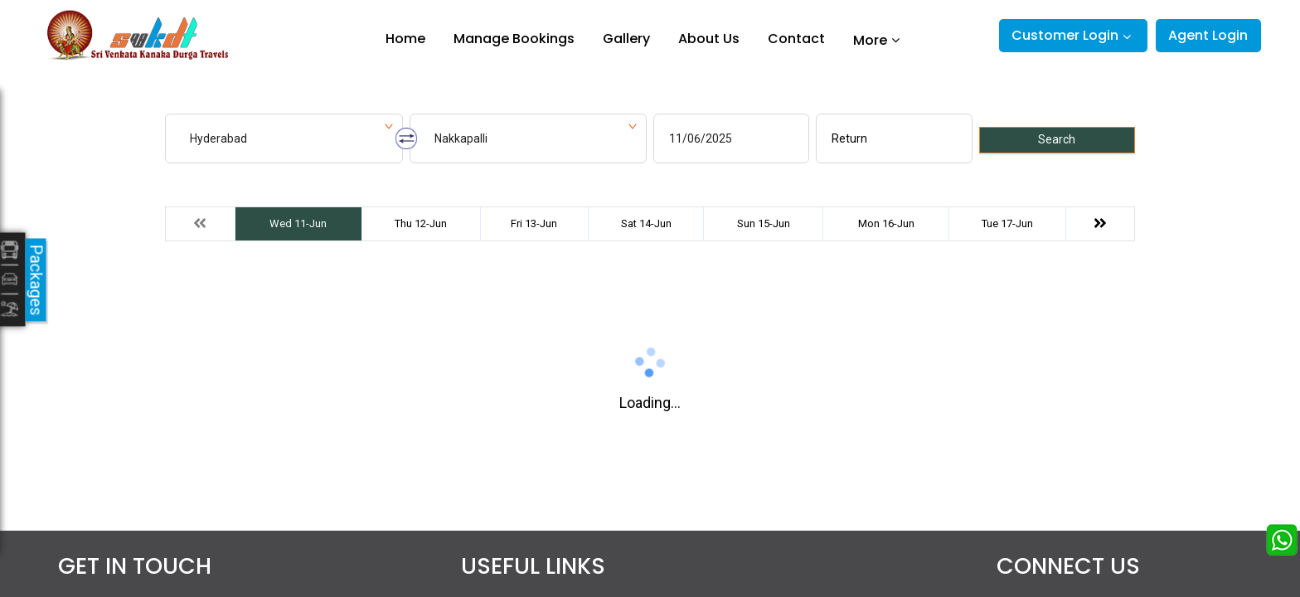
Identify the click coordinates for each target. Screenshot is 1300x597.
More (870, 39)
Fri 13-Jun (534, 223)
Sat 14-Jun (646, 223)
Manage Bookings (514, 38)
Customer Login (1064, 35)
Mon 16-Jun (886, 223)
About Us (709, 38)
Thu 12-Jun (421, 223)
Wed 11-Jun (298, 223)
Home (405, 38)
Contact (796, 38)
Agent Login (1208, 35)
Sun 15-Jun (763, 223)
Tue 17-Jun (1007, 223)
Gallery (626, 38)
